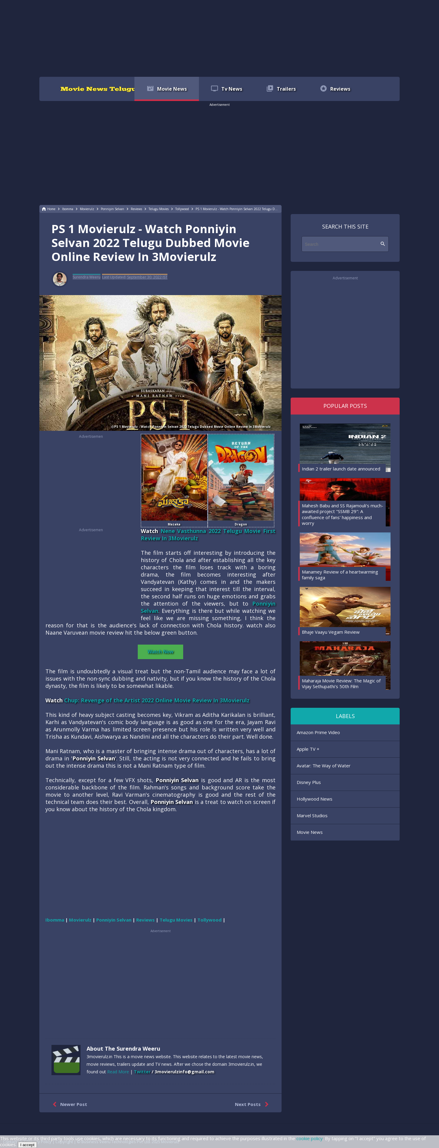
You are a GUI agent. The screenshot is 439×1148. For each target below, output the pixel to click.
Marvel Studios (312, 815)
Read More (118, 1072)
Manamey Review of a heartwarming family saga (340, 575)
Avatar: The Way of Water (324, 766)
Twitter (142, 1072)
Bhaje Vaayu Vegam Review (331, 632)
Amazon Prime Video (318, 732)
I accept (27, 1145)
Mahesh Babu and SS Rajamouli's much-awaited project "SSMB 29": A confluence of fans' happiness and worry (342, 514)
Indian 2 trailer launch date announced (341, 469)
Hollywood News (314, 799)
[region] (219, 38)
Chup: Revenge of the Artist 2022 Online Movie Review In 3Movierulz (156, 700)
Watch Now (160, 651)
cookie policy (309, 1138)
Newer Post (68, 1104)
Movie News (310, 832)
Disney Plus (309, 782)
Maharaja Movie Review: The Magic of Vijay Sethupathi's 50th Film (341, 684)
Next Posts (253, 1104)
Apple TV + (308, 749)
